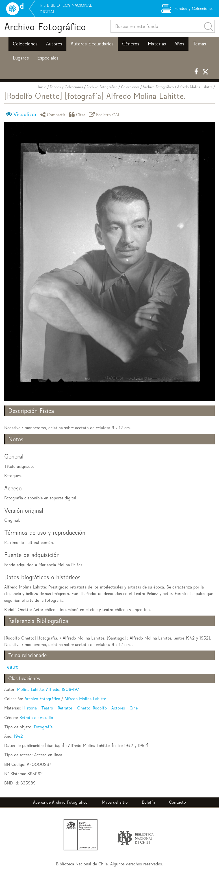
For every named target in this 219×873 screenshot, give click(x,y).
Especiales (47, 58)
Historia (29, 708)
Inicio (42, 87)
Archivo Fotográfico (45, 26)
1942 (18, 736)
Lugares (21, 58)
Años (179, 44)
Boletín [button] (148, 802)
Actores (118, 708)
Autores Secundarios (92, 44)
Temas (199, 44)
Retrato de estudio (36, 717)
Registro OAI (105, 114)
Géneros (130, 44)
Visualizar (25, 114)
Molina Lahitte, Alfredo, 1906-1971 (49, 689)
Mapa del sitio (115, 802)
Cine (133, 708)
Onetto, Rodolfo (92, 708)
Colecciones (25, 44)
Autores (54, 44)
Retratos (65, 708)
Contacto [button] (177, 802)
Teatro (11, 666)
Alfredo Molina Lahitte (195, 87)
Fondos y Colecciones (66, 87)
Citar (78, 114)
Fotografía (43, 726)
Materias (157, 44)
